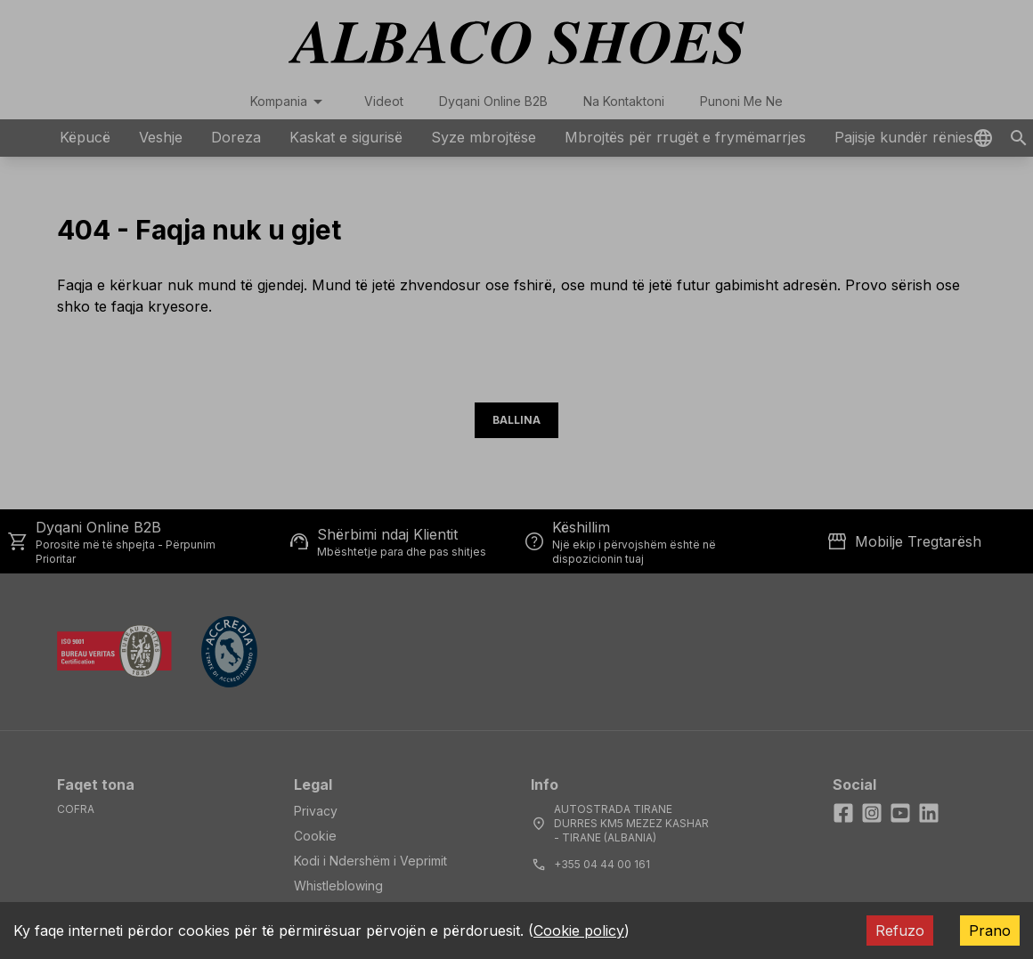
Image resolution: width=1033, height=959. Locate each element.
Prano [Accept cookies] (990, 930)
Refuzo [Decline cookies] (899, 930)
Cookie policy (578, 930)
